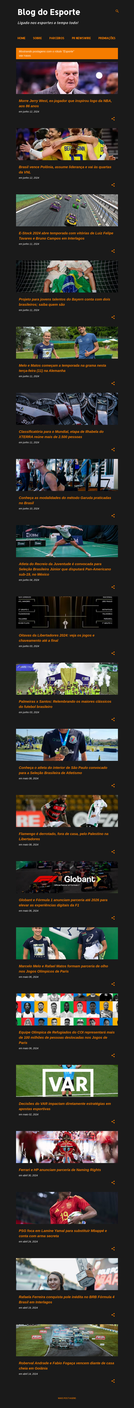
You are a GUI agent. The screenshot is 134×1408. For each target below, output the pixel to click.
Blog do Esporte (48, 12)
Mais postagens (67, 1398)
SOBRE (37, 38)
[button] (113, 119)
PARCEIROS (56, 38)
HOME (21, 38)
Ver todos (25, 55)
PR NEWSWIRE (81, 38)
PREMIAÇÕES (106, 38)
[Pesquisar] (117, 11)
